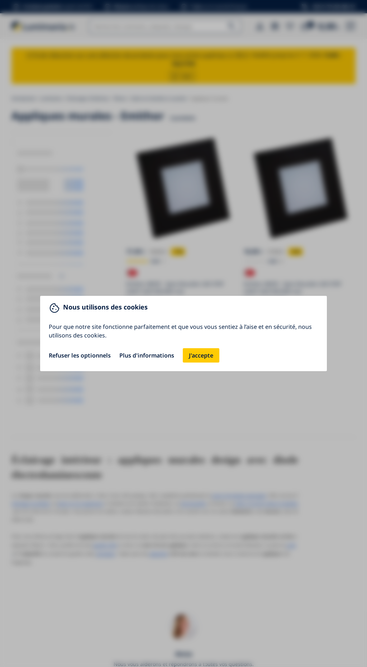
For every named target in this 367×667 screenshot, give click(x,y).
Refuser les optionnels (80, 355)
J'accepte (201, 355)
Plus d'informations (146, 355)
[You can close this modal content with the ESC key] (183, 333)
